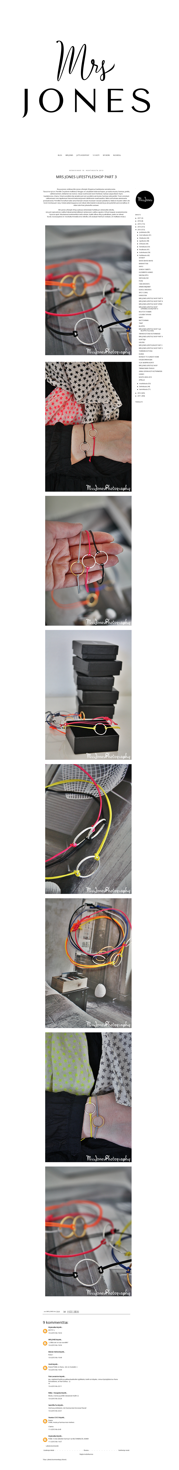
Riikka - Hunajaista (54, 1393)
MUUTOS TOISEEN (145, 312)
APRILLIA (142, 380)
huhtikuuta (143, 255)
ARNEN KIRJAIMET (145, 287)
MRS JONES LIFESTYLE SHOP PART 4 (151, 337)
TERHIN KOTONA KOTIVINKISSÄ (149, 334)
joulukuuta (143, 232)
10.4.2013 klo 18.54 (55, 1333)
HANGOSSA (143, 295)
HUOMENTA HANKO (146, 272)
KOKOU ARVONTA (145, 290)
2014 (139, 227)
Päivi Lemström (53, 1376)
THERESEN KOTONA (145, 351)
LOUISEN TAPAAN (145, 315)
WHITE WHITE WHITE (146, 261)
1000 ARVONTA (144, 284)
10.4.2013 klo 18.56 (55, 1345)
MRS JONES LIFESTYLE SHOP (148, 365)
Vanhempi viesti (123, 1450)
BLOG (60, 155)
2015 (139, 224)
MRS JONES (69, 155)
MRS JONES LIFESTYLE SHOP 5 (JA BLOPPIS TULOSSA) (150, 330)
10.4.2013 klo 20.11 (55, 1386)
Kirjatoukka (52, 1327)
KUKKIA (141, 354)
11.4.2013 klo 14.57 (55, 1442)
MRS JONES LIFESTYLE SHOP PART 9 (151, 298)
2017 (139, 218)
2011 (139, 396)
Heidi (50, 1364)
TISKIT (141, 323)
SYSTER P (142, 258)
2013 (139, 230)
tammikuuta (143, 389)
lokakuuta (142, 238)
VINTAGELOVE (144, 278)
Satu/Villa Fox (53, 1405)
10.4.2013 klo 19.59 (55, 1370)
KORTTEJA (142, 339)
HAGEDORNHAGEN (145, 360)
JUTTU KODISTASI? (83, 155)
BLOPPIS (142, 326)
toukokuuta (143, 252)
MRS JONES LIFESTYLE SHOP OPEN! (150, 304)
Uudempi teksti (48, 1450)
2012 (139, 393)
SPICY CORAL (143, 293)
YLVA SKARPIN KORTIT (146, 363)
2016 (139, 221)
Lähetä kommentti (52, 1446)
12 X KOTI (96, 155)
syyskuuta (142, 241)
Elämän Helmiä (53, 1352)
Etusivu (86, 1450)
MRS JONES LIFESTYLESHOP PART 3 (150, 345)
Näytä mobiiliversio (86, 1454)
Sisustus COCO (53, 1417)
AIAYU (141, 266)
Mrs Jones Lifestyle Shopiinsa (84, 189)
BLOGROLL (117, 155)
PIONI (141, 281)
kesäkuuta (143, 249)
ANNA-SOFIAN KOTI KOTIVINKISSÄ (150, 371)
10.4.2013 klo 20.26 (55, 1399)
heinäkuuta (143, 247)
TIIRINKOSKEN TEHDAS (146, 368)
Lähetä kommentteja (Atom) (56, 1460)
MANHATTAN (143, 264)
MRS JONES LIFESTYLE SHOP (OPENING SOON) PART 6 (148, 308)
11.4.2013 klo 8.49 (54, 1429)
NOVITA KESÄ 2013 (145, 377)
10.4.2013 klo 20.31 (55, 1411)
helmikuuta (143, 386)
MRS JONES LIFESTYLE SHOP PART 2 (151, 348)
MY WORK (106, 155)
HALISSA (142, 342)
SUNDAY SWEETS (144, 269)
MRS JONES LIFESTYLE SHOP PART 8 (151, 301)
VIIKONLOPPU (144, 275)
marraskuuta (144, 235)
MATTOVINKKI (144, 320)
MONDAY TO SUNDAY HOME (149, 357)
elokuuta (142, 244)
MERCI (141, 317)
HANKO (141, 374)
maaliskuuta (143, 383)
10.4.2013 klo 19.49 (55, 1358)
